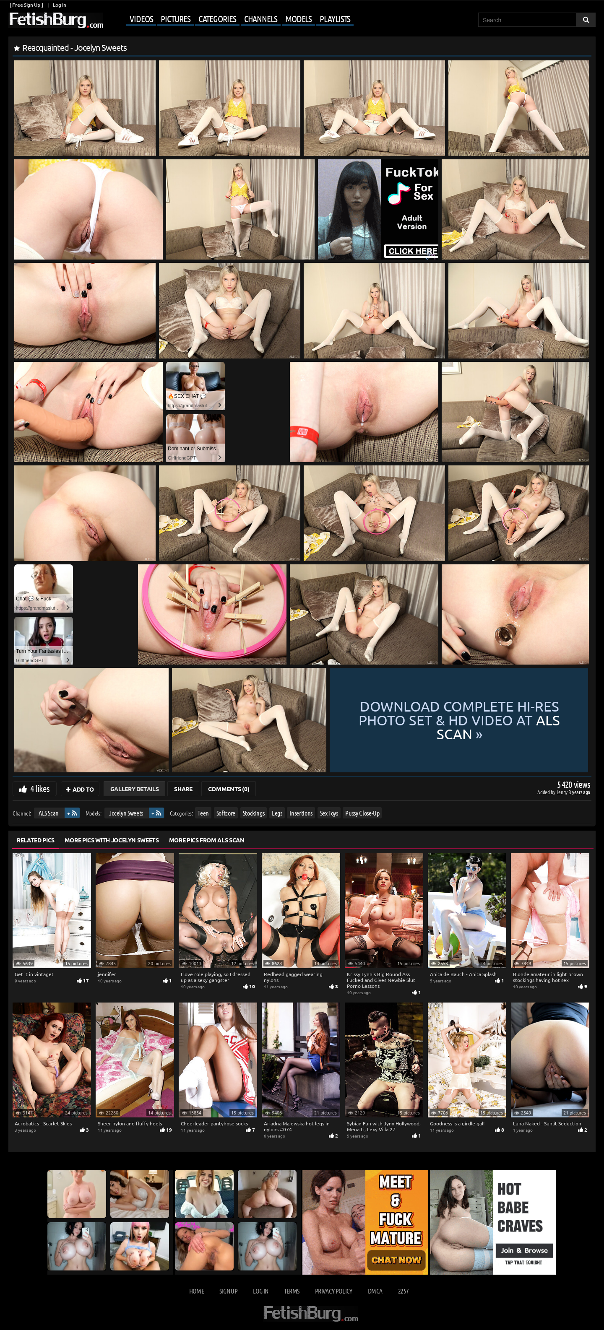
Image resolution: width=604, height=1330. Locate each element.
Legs (277, 813)
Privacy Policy (333, 1291)
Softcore (225, 813)
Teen (203, 813)
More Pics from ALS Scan (207, 840)
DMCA (375, 1291)
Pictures (175, 18)
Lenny (563, 791)
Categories (217, 18)
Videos (141, 18)
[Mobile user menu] (229, 19)
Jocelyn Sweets (126, 813)
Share (183, 788)
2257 (403, 1291)
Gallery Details (134, 788)
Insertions (300, 813)
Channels (260, 18)
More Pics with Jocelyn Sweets (112, 840)
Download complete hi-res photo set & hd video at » (459, 720)
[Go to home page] (55, 20)
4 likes (39, 788)
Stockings (254, 813)
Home (196, 1291)
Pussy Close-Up (362, 813)
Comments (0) (229, 788)
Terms (291, 1291)
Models (298, 18)
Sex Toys (329, 813)
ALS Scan (49, 813)
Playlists (335, 18)
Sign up (228, 1291)
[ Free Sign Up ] (26, 4)
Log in (59, 4)
